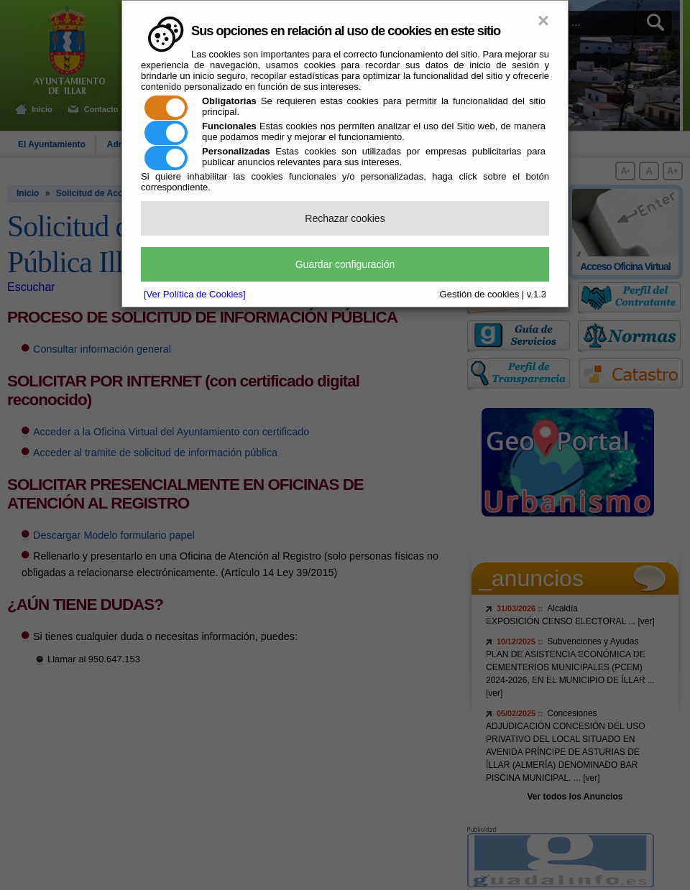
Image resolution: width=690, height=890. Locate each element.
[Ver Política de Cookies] (195, 294)
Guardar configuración (345, 264)
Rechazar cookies (345, 218)
